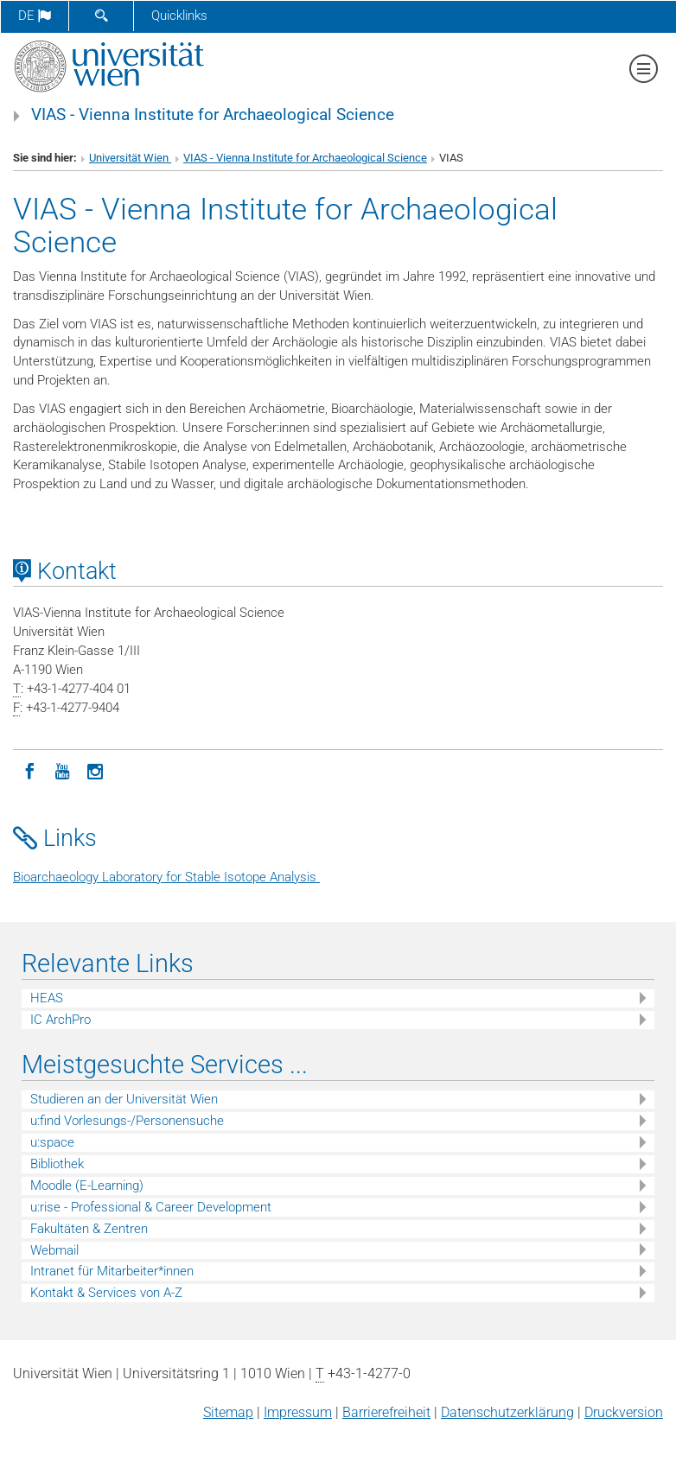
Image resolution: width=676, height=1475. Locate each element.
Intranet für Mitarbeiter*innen (112, 1271)
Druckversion (623, 1412)
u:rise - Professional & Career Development (150, 1207)
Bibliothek (57, 1164)
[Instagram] (95, 769)
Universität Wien (130, 157)
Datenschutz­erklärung (507, 1412)
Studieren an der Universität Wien (124, 1099)
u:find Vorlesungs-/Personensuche (127, 1121)
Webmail (54, 1250)
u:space (52, 1142)
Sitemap (228, 1412)
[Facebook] (29, 769)
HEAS (46, 998)
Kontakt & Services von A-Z (106, 1292)
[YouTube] (62, 769)
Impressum (298, 1412)
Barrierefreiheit (386, 1412)
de (34, 15)
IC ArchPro (60, 1019)
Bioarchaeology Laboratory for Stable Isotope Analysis (166, 877)
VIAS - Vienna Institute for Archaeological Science (212, 114)
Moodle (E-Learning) (86, 1185)
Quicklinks (179, 15)
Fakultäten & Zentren (89, 1229)
